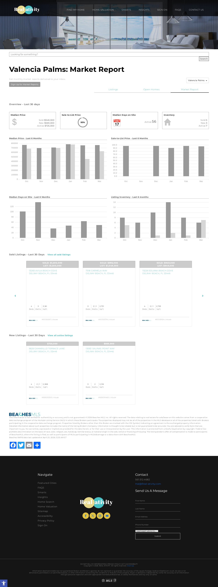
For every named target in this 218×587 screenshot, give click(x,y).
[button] (3, 583)
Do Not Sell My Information (93, 564)
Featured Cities (47, 483)
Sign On (162, 9)
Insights (144, 9)
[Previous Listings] (15, 296)
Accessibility (45, 516)
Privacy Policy (46, 520)
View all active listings (60, 335)
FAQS (178, 9)
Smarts (126, 9)
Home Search (46, 501)
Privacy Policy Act (116, 564)
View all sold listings (59, 254)
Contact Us (196, 9)
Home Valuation (103, 9)
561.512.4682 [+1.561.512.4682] (142, 479)
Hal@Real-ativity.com (148, 483)
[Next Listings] (203, 296)
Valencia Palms (197, 80)
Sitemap (43, 511)
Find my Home (76, 9)
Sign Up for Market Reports (24, 84)
